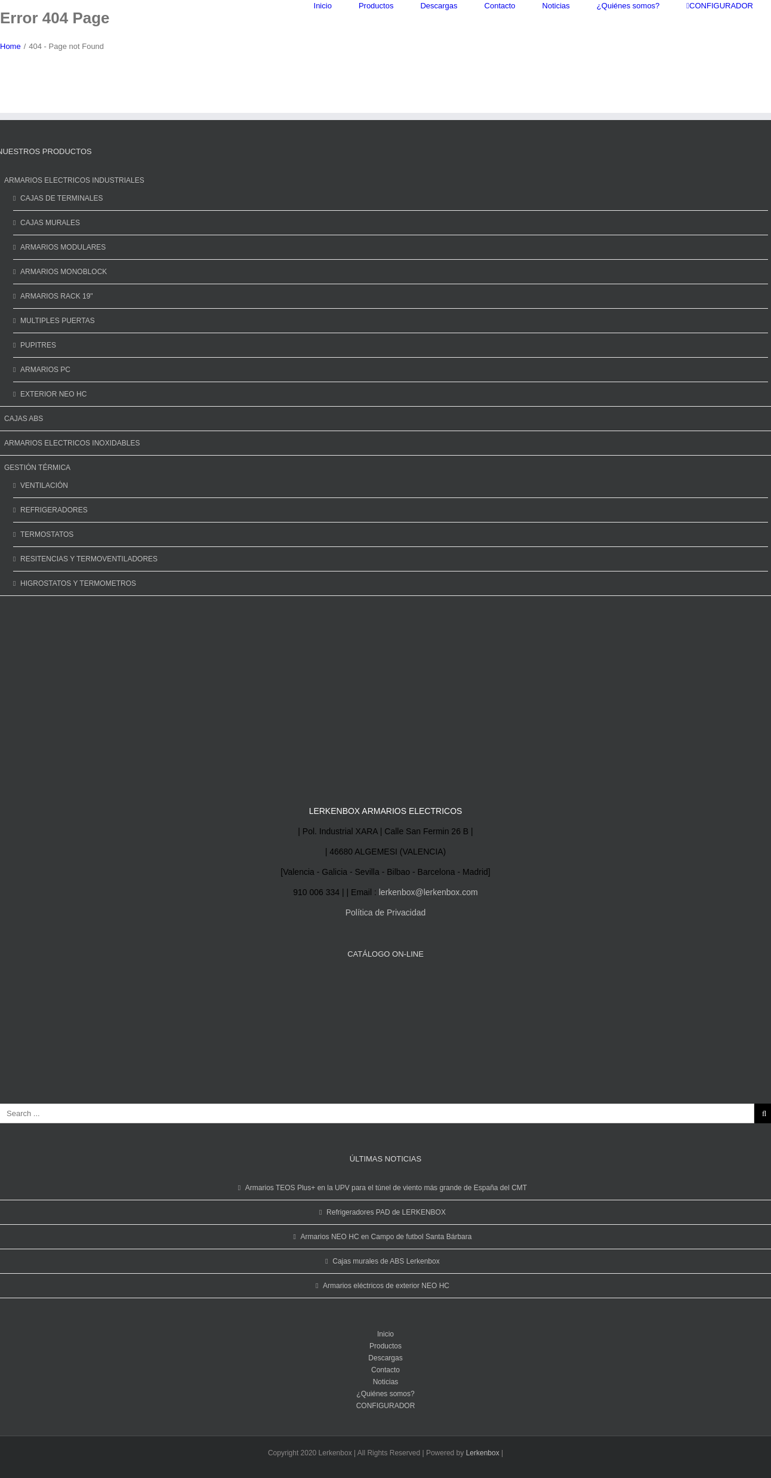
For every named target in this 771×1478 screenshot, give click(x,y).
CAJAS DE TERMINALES (61, 198)
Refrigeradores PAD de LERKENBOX (386, 1212)
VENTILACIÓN (44, 485)
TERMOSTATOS (46, 534)
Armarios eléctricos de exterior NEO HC (386, 1286)
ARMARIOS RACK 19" (56, 296)
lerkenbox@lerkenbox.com (428, 892)
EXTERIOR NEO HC (53, 394)
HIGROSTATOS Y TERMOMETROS (78, 583)
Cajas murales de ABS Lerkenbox (385, 1261)
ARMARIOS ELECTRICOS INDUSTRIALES (74, 180)
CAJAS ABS (23, 418)
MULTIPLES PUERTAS (57, 321)
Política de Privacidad (386, 912)
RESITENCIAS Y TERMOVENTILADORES (89, 559)
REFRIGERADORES (54, 510)
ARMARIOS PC (45, 369)
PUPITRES (38, 345)
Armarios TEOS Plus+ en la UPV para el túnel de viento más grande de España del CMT (386, 1188)
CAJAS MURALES (50, 223)
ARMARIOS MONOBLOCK (63, 272)
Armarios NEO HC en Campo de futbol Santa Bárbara (386, 1237)
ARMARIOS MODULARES (63, 247)
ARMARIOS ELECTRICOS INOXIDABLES (72, 443)
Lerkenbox (482, 1453)
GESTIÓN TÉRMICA (37, 467)
